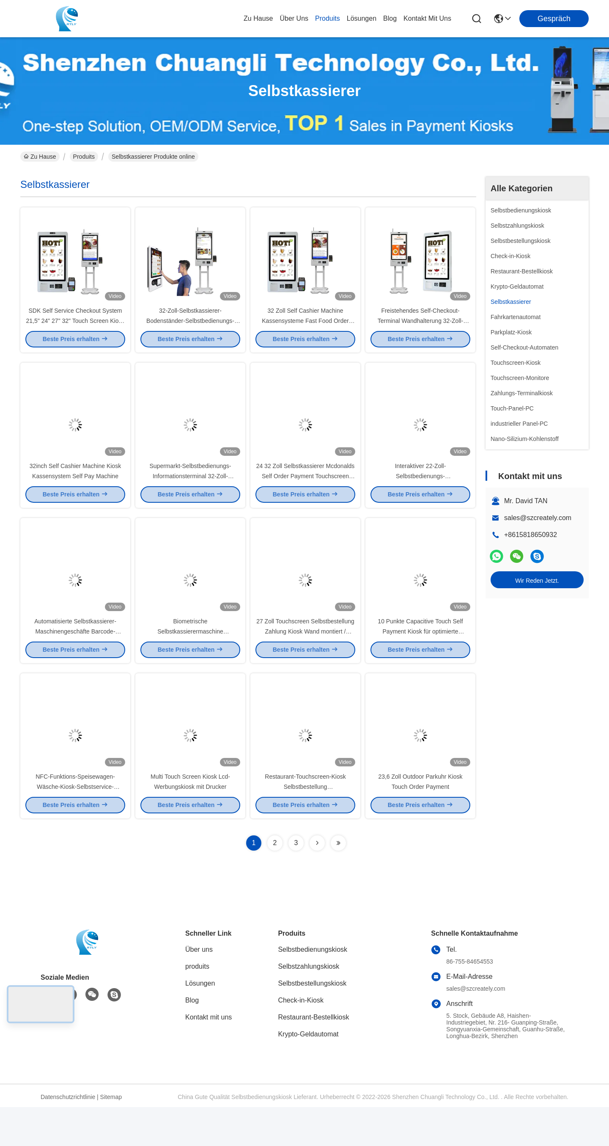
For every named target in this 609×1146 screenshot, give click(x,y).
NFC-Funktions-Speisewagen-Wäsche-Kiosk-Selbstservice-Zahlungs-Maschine (75, 825)
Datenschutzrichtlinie (68, 1135)
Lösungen (200, 1022)
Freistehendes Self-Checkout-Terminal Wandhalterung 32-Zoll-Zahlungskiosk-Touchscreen (421, 330)
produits (327, 18)
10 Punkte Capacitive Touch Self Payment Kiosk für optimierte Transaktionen (420, 660)
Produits (84, 156)
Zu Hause (258, 18)
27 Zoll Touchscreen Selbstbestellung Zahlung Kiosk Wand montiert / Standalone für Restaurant (305, 660)
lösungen (361, 18)
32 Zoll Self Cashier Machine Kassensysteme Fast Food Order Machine (305, 330)
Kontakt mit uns (208, 1056)
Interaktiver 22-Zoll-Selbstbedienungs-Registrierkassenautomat (420, 495)
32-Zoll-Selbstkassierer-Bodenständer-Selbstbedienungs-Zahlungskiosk (190, 330)
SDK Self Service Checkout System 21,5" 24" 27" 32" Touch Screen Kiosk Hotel (75, 330)
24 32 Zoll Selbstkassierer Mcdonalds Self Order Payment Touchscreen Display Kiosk (305, 495)
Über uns (294, 18)
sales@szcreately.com (537, 517)
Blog (192, 1039)
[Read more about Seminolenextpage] (317, 882)
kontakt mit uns (427, 18)
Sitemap (111, 1135)
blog (390, 18)
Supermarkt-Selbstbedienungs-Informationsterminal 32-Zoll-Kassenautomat (190, 495)
